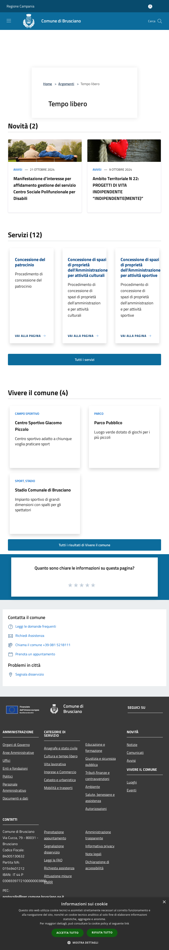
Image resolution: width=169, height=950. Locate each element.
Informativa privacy (99, 846)
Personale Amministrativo (14, 787)
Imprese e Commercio (60, 772)
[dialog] (84, 923)
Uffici (6, 760)
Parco (98, 413)
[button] (84, 942)
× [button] (164, 902)
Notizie (132, 744)
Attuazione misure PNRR (58, 879)
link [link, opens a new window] (127, 923)
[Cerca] (159, 21)
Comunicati (135, 752)
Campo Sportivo (27, 413)
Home (47, 83)
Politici (8, 776)
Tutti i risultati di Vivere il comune (84, 545)
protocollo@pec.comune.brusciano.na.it (33, 896)
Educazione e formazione (95, 747)
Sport (19, 481)
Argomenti (66, 83)
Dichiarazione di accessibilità (97, 865)
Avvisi (17, 169)
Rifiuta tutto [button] (102, 932)
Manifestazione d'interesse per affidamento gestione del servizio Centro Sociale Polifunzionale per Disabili (44, 188)
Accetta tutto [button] (68, 933)
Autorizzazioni (96, 808)
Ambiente (92, 786)
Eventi (131, 790)
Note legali (93, 854)
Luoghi (132, 782)
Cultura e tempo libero (60, 756)
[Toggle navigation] (8, 20)
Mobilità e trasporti (58, 787)
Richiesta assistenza (59, 868)
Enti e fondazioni (15, 768)
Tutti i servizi (84, 359)
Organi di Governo (16, 744)
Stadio (30, 481)
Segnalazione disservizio (54, 849)
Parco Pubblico (108, 422)
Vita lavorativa (55, 764)
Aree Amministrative (18, 752)
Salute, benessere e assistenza (100, 797)
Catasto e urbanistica (60, 779)
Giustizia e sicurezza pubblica (100, 761)
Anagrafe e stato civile (60, 748)
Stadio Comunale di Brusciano (43, 489)
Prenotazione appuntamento (55, 835)
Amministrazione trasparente (98, 835)
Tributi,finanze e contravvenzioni (97, 775)
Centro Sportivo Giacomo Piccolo (38, 426)
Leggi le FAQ (53, 860)
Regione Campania (20, 6)
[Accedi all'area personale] (150, 6)
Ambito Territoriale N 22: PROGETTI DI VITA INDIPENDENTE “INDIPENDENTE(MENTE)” (118, 188)
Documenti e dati (15, 798)
